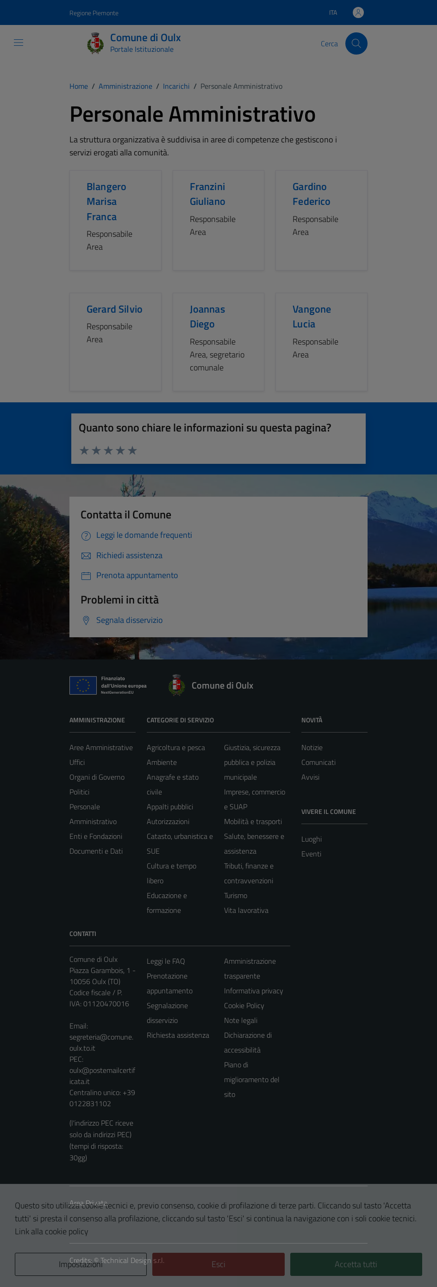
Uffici (77, 762)
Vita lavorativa (246, 910)
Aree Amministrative (101, 747)
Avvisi (310, 776)
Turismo (235, 895)
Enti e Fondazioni (95, 836)
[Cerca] (356, 43)
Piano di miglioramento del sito (252, 1079)
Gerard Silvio (115, 309)
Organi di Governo (97, 776)
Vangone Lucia (312, 316)
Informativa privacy (253, 990)
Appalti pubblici (170, 806)
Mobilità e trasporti (253, 821)
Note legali (240, 1020)
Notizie (312, 747)
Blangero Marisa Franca (106, 201)
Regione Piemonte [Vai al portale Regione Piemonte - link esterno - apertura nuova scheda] (94, 13)
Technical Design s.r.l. (132, 1260)
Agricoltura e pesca (176, 747)
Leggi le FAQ (166, 961)
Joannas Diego (207, 316)
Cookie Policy (244, 1005)
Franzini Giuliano (207, 194)
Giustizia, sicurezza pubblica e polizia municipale (252, 762)
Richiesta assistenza (178, 1035)
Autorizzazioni (168, 821)
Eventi (311, 853)
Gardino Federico (312, 194)
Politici (79, 791)
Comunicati (318, 762)
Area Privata (88, 1202)
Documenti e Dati (96, 850)
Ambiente (162, 762)
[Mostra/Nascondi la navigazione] (18, 42)
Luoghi (311, 838)
